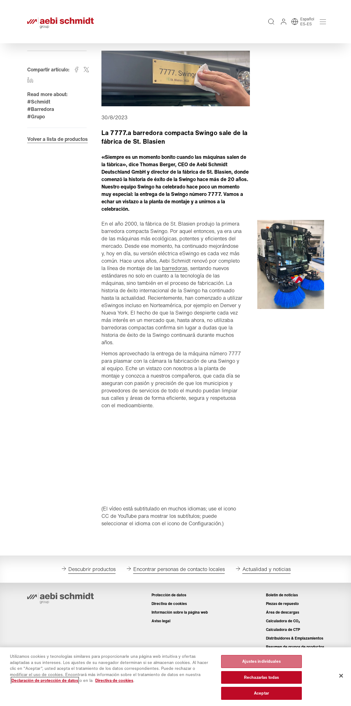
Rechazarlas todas (261, 677)
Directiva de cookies (114, 680)
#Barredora (40, 109)
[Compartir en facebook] (76, 69)
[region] (175, 676)
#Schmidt (38, 101)
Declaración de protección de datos (44, 680)
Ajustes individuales (261, 661)
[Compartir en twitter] (86, 69)
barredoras (174, 268)
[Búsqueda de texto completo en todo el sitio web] (271, 22)
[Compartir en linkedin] (30, 80)
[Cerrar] (341, 676)
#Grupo (36, 116)
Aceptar (261, 693)
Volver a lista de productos (57, 139)
